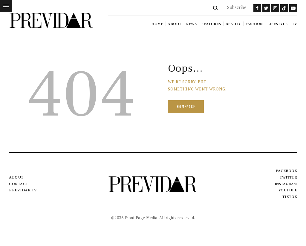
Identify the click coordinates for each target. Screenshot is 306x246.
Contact (18, 184)
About (16, 177)
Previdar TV (23, 190)
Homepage (186, 107)
